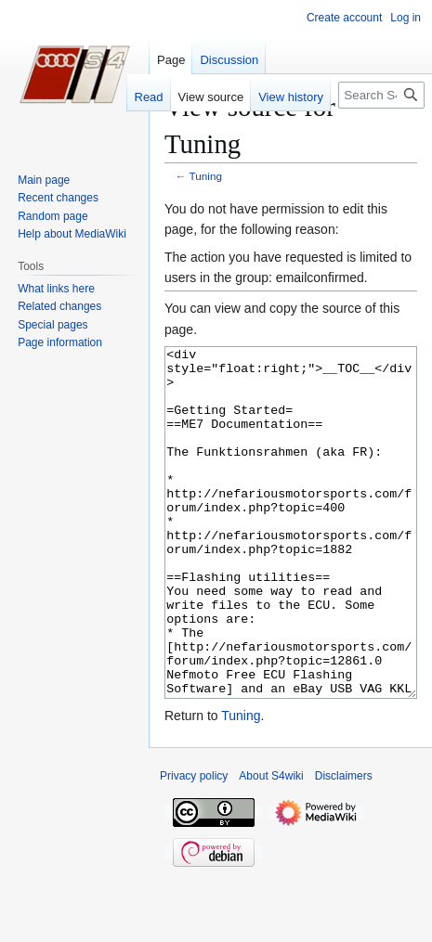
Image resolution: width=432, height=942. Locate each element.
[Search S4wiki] (381, 95)
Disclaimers (344, 845)
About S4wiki (271, 845)
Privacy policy (194, 845)
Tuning (206, 176)
